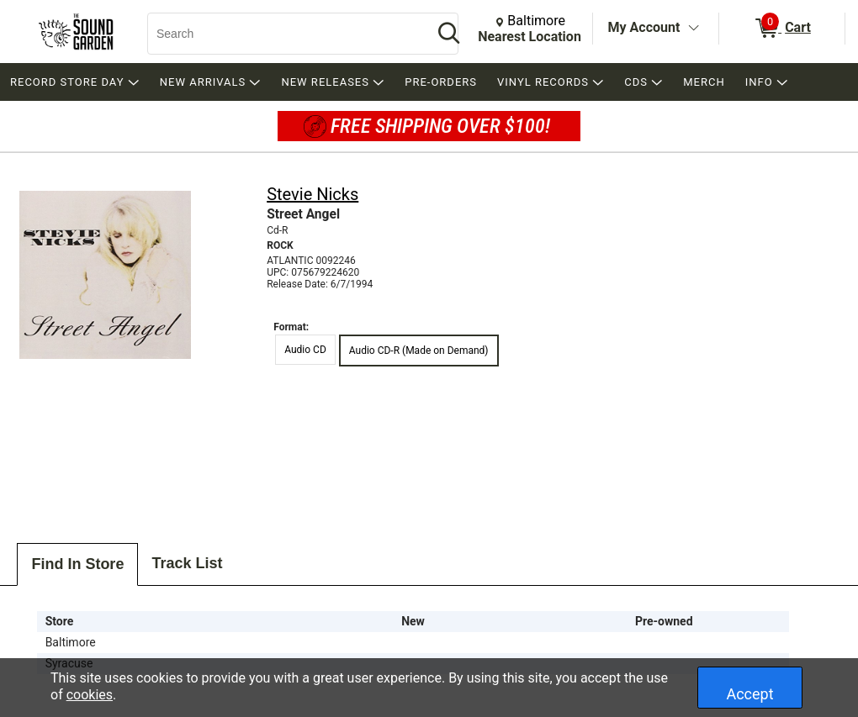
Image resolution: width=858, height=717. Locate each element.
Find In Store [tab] (77, 564)
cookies (89, 695)
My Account (644, 27)
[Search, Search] (282, 33)
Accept (749, 694)
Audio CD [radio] (305, 350)
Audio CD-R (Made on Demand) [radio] (419, 350)
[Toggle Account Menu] (693, 28)
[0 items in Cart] (782, 28)
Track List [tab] (186, 563)
